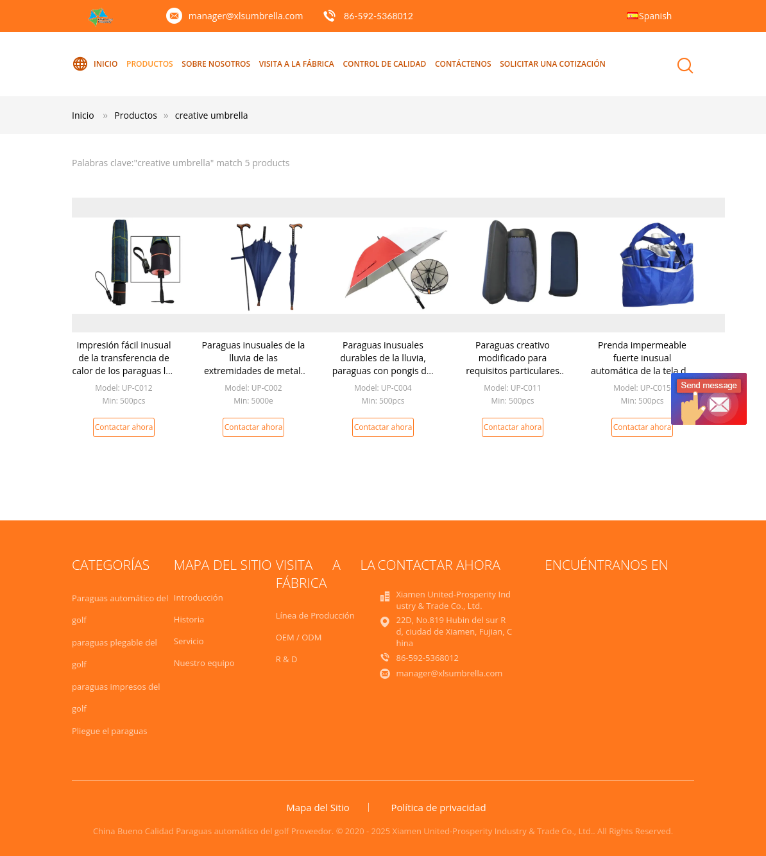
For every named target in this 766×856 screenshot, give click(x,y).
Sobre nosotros (216, 63)
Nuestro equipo (204, 663)
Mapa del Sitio (318, 807)
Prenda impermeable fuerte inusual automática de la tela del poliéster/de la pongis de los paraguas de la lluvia (642, 370)
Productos (149, 63)
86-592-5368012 (378, 15)
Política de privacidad (438, 807)
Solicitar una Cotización (553, 63)
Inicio (94, 64)
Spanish (655, 16)
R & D (287, 659)
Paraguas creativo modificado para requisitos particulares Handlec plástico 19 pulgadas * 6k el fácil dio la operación (513, 377)
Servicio (189, 641)
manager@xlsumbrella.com (246, 16)
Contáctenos (463, 63)
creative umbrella (211, 115)
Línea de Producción (315, 615)
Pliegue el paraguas (110, 731)
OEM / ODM (299, 637)
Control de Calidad (384, 63)
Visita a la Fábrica (296, 63)
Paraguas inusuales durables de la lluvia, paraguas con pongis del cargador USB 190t (383, 364)
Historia (189, 619)
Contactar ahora (124, 427)
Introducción (198, 597)
